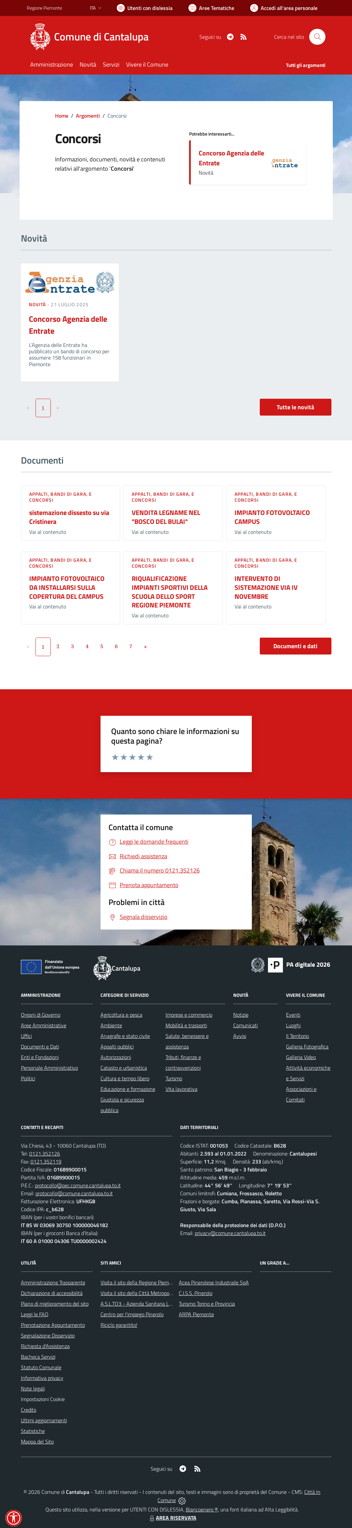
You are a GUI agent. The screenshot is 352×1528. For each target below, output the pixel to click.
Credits (28, 1410)
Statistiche (33, 1431)
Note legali (33, 1388)
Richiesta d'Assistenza (45, 1346)
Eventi (293, 1015)
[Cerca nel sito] (317, 37)
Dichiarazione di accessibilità (52, 1293)
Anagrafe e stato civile (125, 1036)
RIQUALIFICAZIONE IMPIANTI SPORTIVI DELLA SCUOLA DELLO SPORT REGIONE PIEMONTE (170, 591)
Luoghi (293, 1025)
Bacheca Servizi (38, 1357)
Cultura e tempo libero (125, 1078)
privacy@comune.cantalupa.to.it (230, 1233)
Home (61, 116)
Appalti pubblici (117, 1046)
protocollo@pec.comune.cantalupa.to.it (78, 1185)
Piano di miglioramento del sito (55, 1304)
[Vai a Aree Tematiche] (211, 8)
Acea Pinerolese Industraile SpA (214, 1282)
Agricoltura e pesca (121, 1015)
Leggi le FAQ (34, 1314)
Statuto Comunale (41, 1367)
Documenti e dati (295, 646)
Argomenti (88, 116)
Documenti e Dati (40, 1046)
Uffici (26, 1036)
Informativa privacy (42, 1378)
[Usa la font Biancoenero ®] (144, 8)
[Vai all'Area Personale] (283, 8)
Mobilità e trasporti (186, 1025)
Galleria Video (301, 1057)
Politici (28, 1078)
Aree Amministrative (43, 1025)
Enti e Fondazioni (40, 1057)
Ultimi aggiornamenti (44, 1420)
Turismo (174, 1078)
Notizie (240, 1015)
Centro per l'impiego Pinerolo (132, 1314)
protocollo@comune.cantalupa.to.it (74, 1193)
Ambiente (111, 1025)
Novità (38, 304)
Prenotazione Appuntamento (53, 1325)
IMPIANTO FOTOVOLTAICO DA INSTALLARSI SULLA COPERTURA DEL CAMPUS (67, 587)
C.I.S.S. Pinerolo (195, 1293)
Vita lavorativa (181, 1089)
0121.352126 (44, 1154)
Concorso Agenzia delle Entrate (231, 158)
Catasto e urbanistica (124, 1068)
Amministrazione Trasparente (53, 1282)
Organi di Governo (40, 1015)
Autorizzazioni (116, 1057)
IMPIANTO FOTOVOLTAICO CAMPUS (272, 517)
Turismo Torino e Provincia (207, 1304)
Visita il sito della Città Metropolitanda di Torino (152, 1293)
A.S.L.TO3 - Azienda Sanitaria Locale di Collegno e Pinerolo (165, 1304)
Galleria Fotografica (307, 1046)
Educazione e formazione (128, 1089)
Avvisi (239, 1036)
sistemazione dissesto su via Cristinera (69, 517)
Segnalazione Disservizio (48, 1335)
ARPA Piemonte (196, 1314)
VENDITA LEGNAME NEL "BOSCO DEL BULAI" (166, 517)
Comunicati (245, 1025)
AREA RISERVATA (172, 1518)
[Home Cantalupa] (92, 36)
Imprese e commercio (189, 1015)
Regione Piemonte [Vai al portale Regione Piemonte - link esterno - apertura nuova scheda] (44, 7)
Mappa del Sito (37, 1441)
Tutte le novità (295, 407)
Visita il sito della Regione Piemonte (140, 1282)
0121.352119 (46, 1161)
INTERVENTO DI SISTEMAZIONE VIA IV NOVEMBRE (266, 587)
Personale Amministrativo (49, 1068)
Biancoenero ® (202, 1509)
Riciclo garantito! (119, 1325)
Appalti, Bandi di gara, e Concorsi (60, 496)
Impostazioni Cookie (43, 1399)
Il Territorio (297, 1036)
